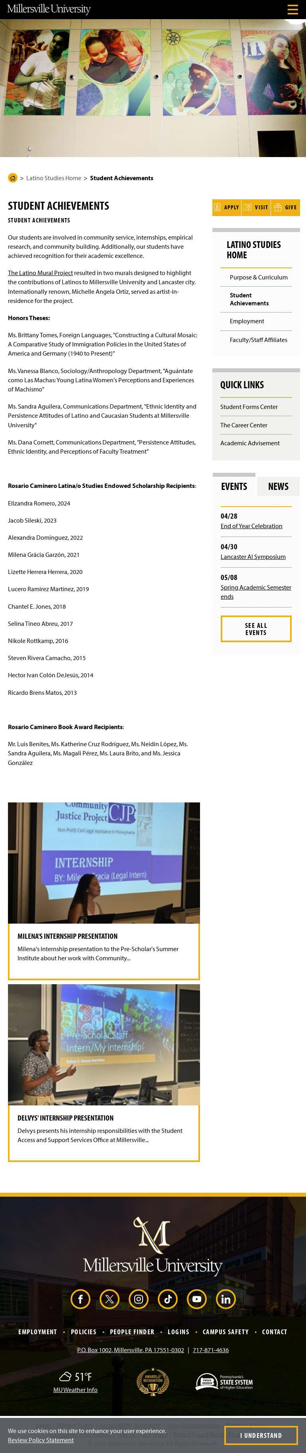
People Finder (132, 1331)
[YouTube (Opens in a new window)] (197, 1299)
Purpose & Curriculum (259, 276)
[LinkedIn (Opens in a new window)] (226, 1299)
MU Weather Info (75, 1389)
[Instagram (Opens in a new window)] (139, 1299)
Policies (84, 1331)
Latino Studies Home (53, 178)
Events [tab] (234, 485)
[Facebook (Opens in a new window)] (80, 1299)
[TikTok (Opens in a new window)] (168, 1299)
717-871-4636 (211, 1349)
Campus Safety (226, 1331)
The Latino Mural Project (40, 273)
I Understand (261, 1435)
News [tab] (278, 485)
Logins (178, 1331)
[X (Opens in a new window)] (110, 1299)
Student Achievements (249, 298)
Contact (274, 1331)
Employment (247, 320)
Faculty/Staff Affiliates (258, 339)
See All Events (256, 628)
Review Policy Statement (41, 1440)
